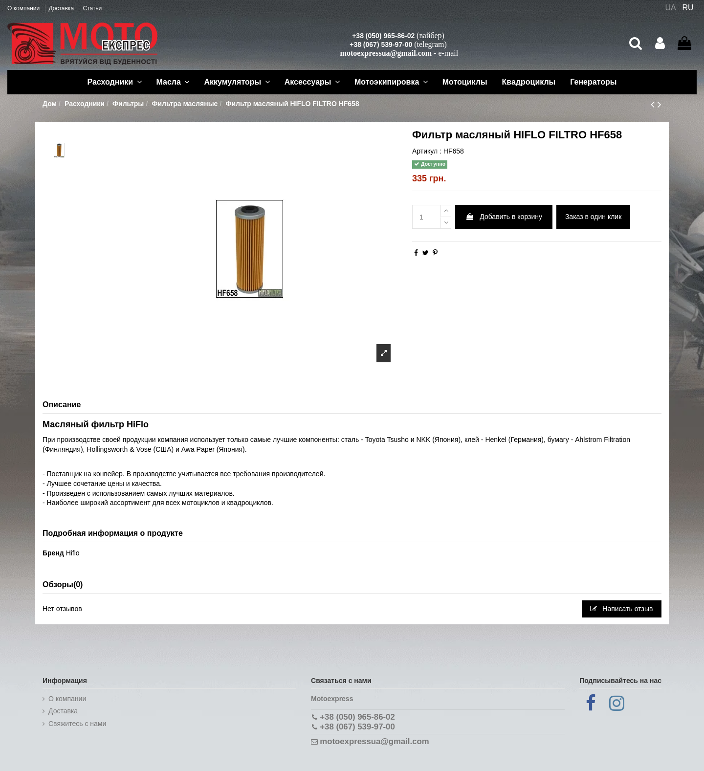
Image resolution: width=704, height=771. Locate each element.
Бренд (53, 553)
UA (670, 7)
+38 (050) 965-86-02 (383, 36)
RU (688, 7)
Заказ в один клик (593, 216)
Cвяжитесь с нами (77, 723)
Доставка (62, 8)
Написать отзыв (621, 609)
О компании (24, 8)
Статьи (92, 8)
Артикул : (426, 151)
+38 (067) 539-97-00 (381, 44)
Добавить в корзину (503, 216)
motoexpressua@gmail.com (386, 53)
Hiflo (73, 553)
